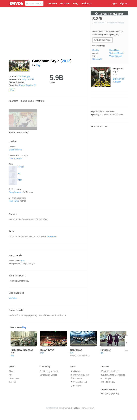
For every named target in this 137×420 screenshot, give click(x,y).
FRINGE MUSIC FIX (110, 394)
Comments (97, 59)
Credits (95, 50)
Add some (52, 236)
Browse (52, 3)
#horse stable (27, 101)
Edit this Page (102, 40)
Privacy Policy (88, 408)
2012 (66, 61)
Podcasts (87, 3)
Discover (65, 3)
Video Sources (115, 56)
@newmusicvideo (79, 375)
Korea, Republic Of (27, 85)
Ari (19, 173)
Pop (12, 90)
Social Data (114, 50)
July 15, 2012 (28, 79)
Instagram (76, 386)
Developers (14, 378)
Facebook (76, 378)
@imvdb (75, 371)
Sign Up (123, 3)
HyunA (21, 167)
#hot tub (39, 101)
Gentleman (76, 350)
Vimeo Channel (78, 382)
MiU (20, 180)
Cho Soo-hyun (24, 76)
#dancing (13, 101)
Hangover (105, 350)
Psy (38, 65)
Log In (113, 3)
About (11, 371)
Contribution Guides (48, 375)
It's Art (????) (47, 350)
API (10, 375)
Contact (12, 382)
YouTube (13, 298)
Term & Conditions (72, 408)
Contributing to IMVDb (49, 371)
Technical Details (116, 53)
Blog (75, 3)
